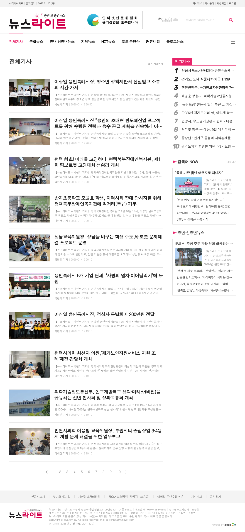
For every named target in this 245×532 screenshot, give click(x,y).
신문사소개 (38, 496)
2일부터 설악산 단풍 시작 (192, 219)
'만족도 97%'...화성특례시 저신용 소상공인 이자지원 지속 (205, 290)
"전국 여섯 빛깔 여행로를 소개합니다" (200, 200)
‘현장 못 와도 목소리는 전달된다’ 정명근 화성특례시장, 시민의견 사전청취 (205, 270)
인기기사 (182, 61)
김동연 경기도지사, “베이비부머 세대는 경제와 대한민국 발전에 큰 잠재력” (205, 277)
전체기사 (158, 64)
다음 (125, 472)
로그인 (232, 3)
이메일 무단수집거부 (170, 496)
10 (118, 471)
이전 (46, 472)
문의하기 (215, 496)
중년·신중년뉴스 (191, 232)
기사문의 (209, 3)
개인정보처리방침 (89, 496)
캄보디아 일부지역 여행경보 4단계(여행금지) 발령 (205, 213)
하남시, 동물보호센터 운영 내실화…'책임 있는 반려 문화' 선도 (205, 284)
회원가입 (221, 3)
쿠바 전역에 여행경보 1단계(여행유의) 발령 (203, 206)
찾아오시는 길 (61, 496)
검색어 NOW (188, 161)
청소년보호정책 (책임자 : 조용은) (128, 496)
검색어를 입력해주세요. (200, 19)
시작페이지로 (16, 3)
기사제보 (197, 3)
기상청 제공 (167, 21)
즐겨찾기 (30, 3)
